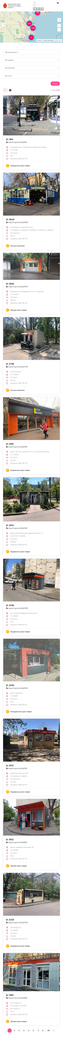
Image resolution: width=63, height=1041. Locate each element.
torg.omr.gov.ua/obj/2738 (17, 367)
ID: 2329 (10, 919)
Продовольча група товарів (20, 166)
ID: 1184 (9, 139)
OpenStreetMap (48, 40)
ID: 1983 (10, 995)
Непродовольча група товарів (21, 712)
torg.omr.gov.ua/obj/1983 (16, 998)
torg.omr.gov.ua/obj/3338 (17, 608)
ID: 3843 (10, 283)
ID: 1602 (10, 839)
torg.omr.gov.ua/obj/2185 (16, 447)
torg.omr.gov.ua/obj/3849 (17, 222)
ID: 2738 (10, 363)
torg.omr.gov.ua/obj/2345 (17, 688)
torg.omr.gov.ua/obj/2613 (16, 768)
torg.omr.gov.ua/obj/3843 (17, 286)
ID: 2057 (10, 525)
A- (35, 9)
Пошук (55, 83)
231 (49, 1030)
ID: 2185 (10, 444)
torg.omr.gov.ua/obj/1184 (16, 142)
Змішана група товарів (18, 310)
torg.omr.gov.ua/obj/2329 (17, 922)
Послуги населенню (17, 246)
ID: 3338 (10, 605)
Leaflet (39, 40)
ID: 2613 (10, 765)
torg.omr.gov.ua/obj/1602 (16, 842)
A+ (42, 9)
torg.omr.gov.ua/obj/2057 (17, 528)
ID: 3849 (10, 219)
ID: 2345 (10, 685)
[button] (4, 25)
